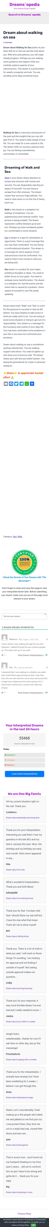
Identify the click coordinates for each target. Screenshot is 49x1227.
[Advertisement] (24, 105)
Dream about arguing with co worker (21, 1059)
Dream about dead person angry (19, 1097)
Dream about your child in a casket (20, 1021)
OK (33, 1225)
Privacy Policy (24, 1214)
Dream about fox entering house (19, 898)
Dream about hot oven (15, 870)
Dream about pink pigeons (17, 1145)
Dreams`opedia (25, 4)
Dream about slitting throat (17, 936)
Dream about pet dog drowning (19, 988)
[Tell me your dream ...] (24, 616)
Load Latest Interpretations (24, 774)
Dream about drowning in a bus (19, 1192)
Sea (6, 238)
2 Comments (7, 42)
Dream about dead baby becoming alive (22, 818)
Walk (7, 178)
